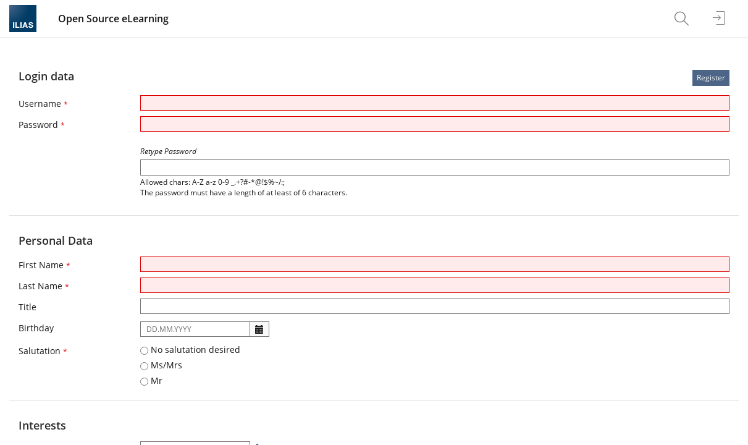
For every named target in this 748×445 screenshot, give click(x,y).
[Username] (434, 103)
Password (42, 124)
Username (43, 103)
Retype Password (168, 151)
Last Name (44, 286)
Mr (151, 380)
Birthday (36, 328)
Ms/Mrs (161, 365)
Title (27, 307)
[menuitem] (683, 18)
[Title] (434, 306)
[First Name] (434, 264)
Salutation (43, 351)
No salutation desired (190, 349)
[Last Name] (434, 285)
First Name (44, 265)
